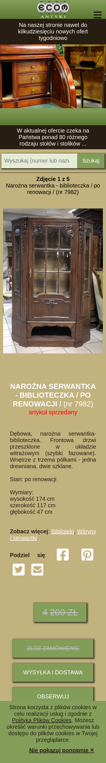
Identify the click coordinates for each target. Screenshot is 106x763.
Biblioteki (62, 531)
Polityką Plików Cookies (42, 720)
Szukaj (91, 160)
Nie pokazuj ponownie (61, 750)
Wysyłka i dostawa (53, 672)
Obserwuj (53, 696)
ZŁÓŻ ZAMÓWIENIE (53, 648)
